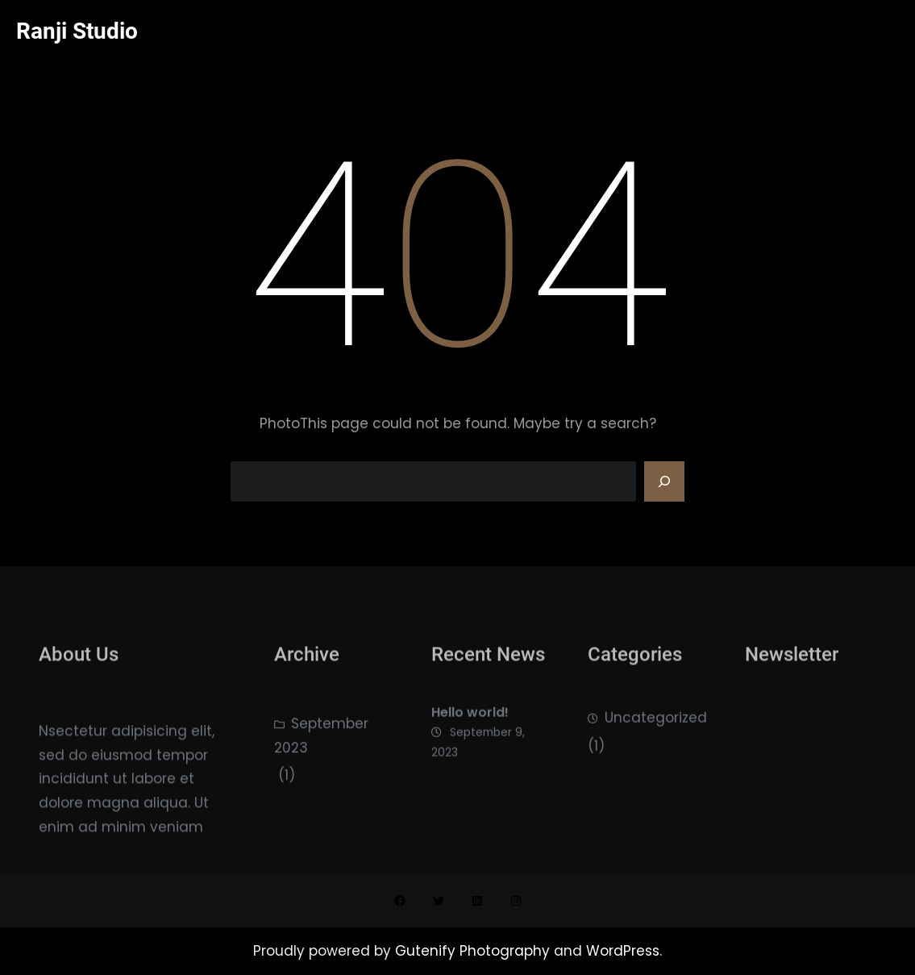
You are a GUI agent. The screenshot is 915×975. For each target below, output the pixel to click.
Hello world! (470, 729)
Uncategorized (656, 733)
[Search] (664, 481)
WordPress (622, 950)
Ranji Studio (77, 31)
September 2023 (321, 758)
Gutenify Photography (474, 950)
